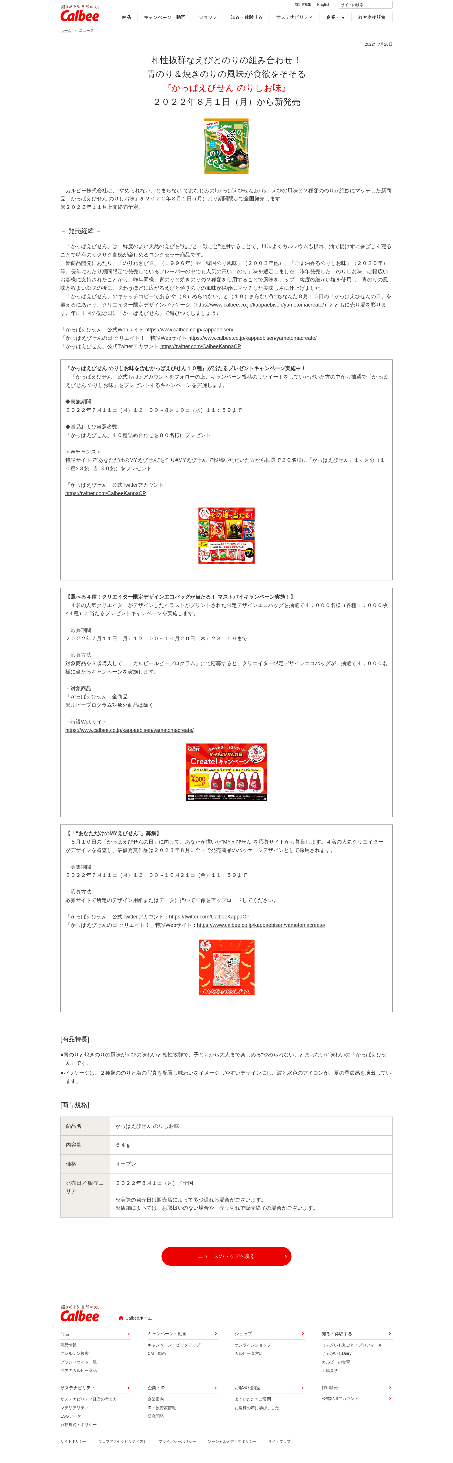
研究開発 (156, 1420)
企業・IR (335, 19)
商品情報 (68, 1348)
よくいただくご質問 (253, 1403)
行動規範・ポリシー (78, 1428)
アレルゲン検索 (74, 1357)
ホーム (66, 34)
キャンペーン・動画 (165, 19)
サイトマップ (279, 1445)
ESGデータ (70, 1420)
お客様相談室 (372, 19)
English (319, 6)
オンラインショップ (253, 1348)
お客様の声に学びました (257, 1411)
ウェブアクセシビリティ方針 (122, 1445)
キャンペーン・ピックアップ (174, 1348)
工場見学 (330, 1374)
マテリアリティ (74, 1411)
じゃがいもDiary (337, 1357)
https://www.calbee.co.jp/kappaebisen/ (189, 333)
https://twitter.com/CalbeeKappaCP (200, 350)
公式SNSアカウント (340, 1402)
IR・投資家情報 (162, 1411)
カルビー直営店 (249, 1357)
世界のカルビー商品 (78, 1374)
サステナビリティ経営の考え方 (88, 1403)
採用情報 (298, 6)
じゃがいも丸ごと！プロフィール (352, 1348)
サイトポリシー (73, 1445)
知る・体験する (247, 19)
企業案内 (156, 1403)
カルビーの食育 (336, 1365)
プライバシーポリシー (177, 1445)
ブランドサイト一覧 (78, 1365)
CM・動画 (157, 1357)
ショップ (208, 19)
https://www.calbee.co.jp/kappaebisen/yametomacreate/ (260, 308)
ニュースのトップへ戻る (226, 1260)
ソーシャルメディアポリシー (232, 1445)
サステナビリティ (294, 19)
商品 (126, 19)
